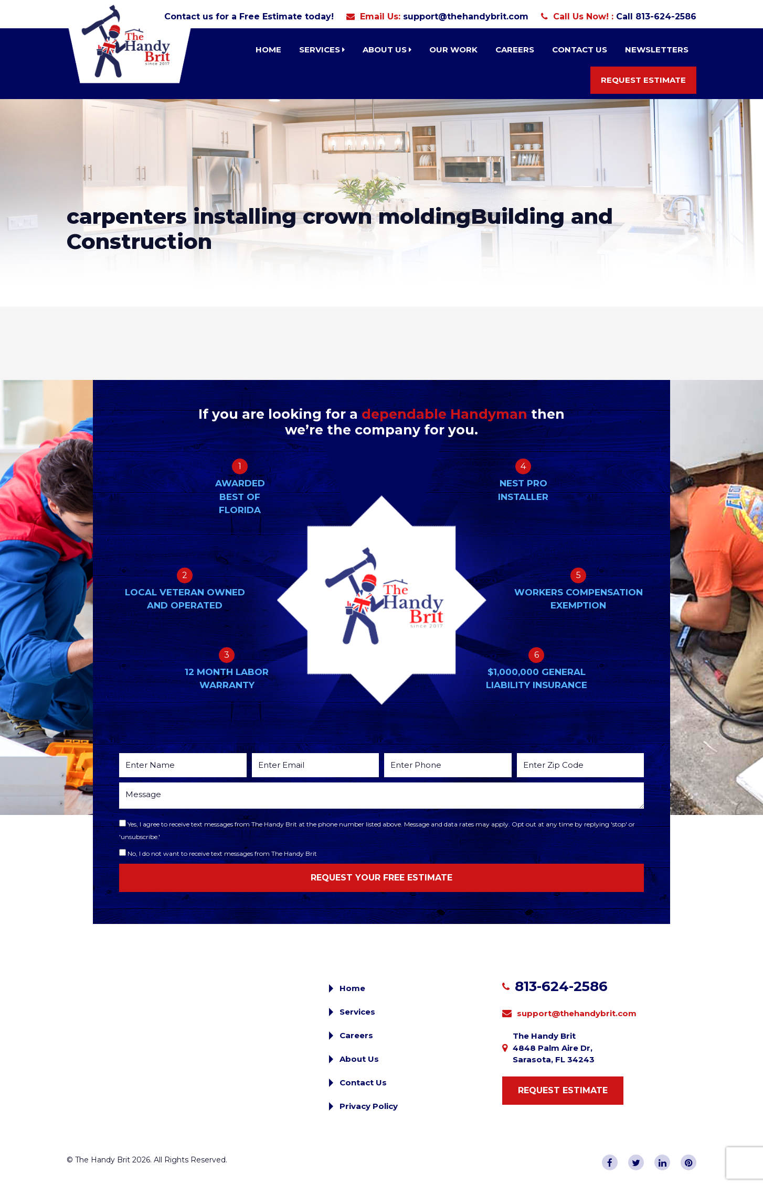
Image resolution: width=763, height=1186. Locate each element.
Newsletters (656, 50)
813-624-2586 (561, 986)
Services (322, 50)
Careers (514, 50)
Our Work (453, 50)
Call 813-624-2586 (656, 16)
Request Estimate (643, 80)
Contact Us (579, 50)
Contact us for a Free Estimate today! (249, 16)
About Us (387, 50)
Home (268, 50)
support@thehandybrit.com (465, 16)
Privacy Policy (369, 1106)
